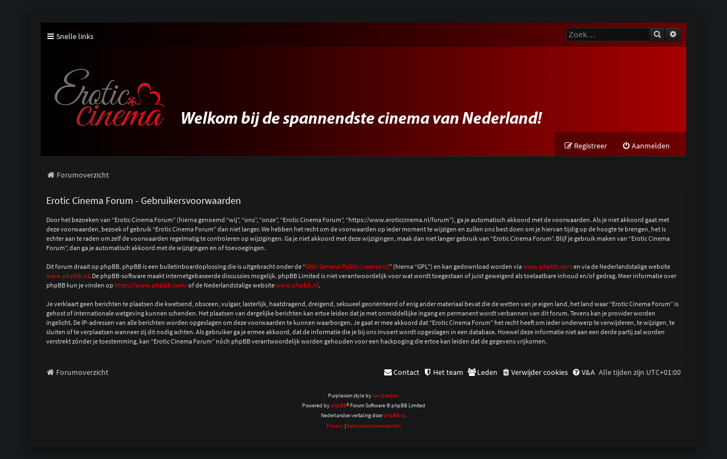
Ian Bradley (386, 395)
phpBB (339, 405)
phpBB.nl (394, 415)
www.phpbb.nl (67, 276)
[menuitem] (646, 145)
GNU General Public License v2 (347, 266)
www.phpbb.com (547, 266)
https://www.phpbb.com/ (150, 285)
